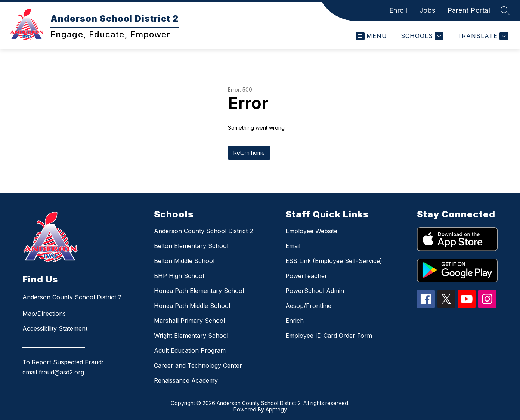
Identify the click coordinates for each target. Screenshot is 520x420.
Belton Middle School (184, 261)
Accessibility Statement (54, 328)
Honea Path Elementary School (199, 290)
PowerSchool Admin (314, 290)
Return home (249, 152)
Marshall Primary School (189, 320)
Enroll (398, 10)
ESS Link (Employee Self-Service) (333, 261)
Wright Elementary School (191, 335)
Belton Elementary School (191, 246)
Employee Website (311, 231)
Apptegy (276, 409)
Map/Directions (44, 313)
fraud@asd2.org (60, 372)
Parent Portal (469, 10)
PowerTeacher (306, 276)
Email (292, 246)
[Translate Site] (481, 36)
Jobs (428, 10)
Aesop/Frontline (308, 305)
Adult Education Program (190, 350)
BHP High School (179, 276)
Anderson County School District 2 (203, 231)
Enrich (294, 320)
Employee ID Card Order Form (328, 335)
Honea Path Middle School (192, 305)
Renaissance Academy (186, 380)
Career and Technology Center (198, 365)
